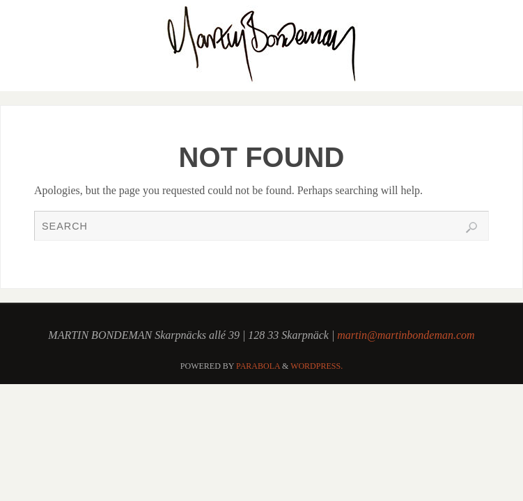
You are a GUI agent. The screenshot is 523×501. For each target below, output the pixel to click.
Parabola (258, 366)
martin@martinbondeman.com (405, 335)
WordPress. (316, 366)
